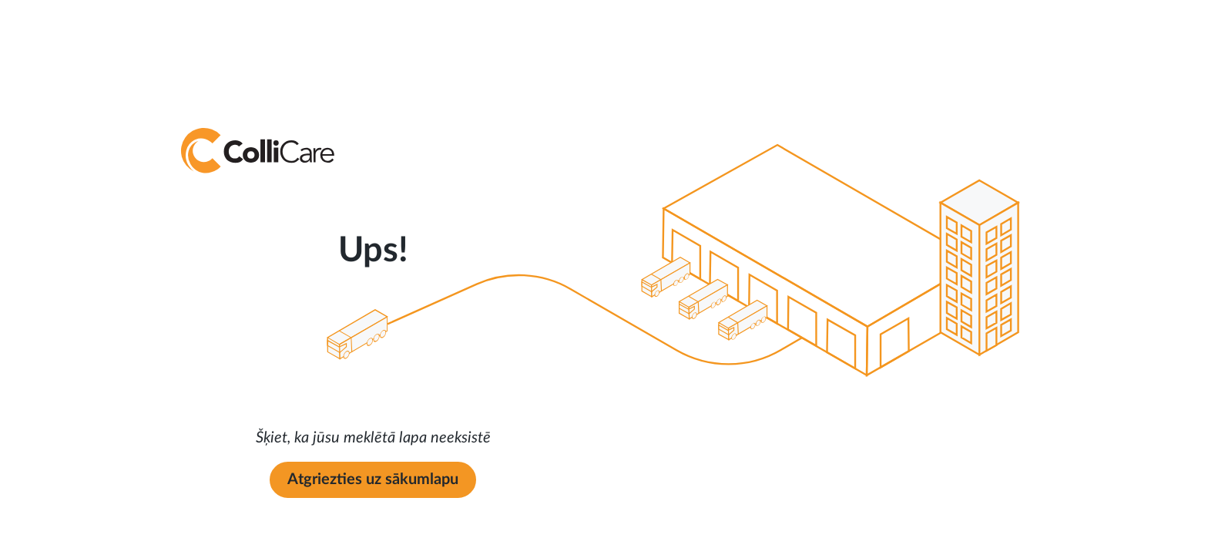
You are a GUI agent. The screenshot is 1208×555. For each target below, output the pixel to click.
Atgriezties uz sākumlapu (372, 479)
